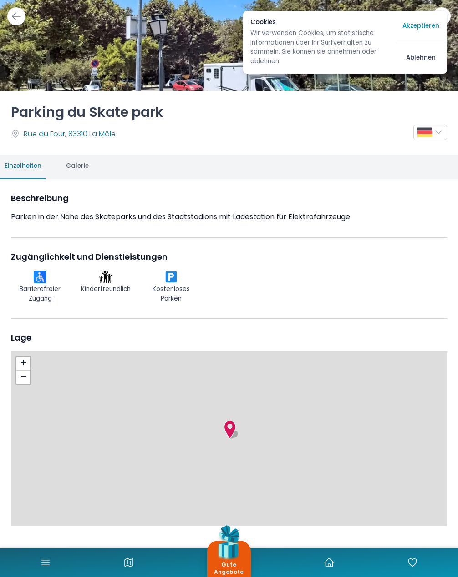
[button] (230, 430)
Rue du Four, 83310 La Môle (70, 134)
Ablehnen (421, 58)
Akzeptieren (420, 26)
